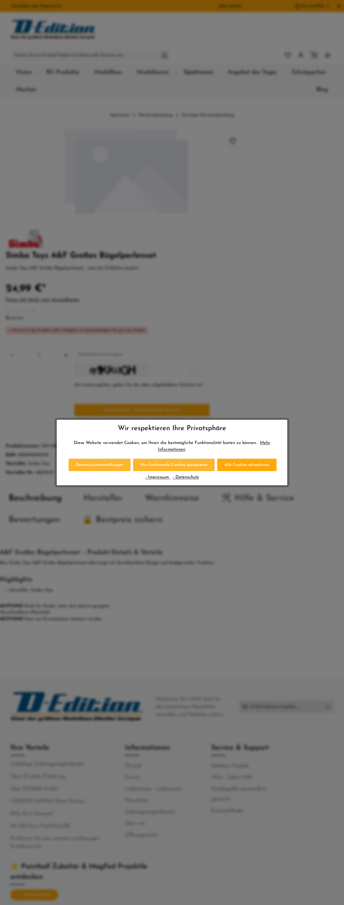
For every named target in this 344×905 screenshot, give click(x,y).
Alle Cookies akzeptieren (246, 465)
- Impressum (157, 477)
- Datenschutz (186, 477)
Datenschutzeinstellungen (99, 465)
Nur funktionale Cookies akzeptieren (173, 465)
